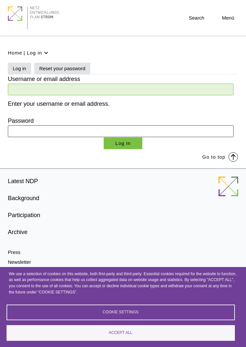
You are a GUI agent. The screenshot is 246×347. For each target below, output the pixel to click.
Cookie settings (120, 312)
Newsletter (19, 262)
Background (23, 198)
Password (21, 121)
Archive (17, 232)
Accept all (120, 332)
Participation (24, 215)
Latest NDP (23, 181)
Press (14, 252)
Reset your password (62, 68)
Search (196, 18)
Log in (19, 68)
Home (15, 52)
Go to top (220, 156)
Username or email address (44, 79)
